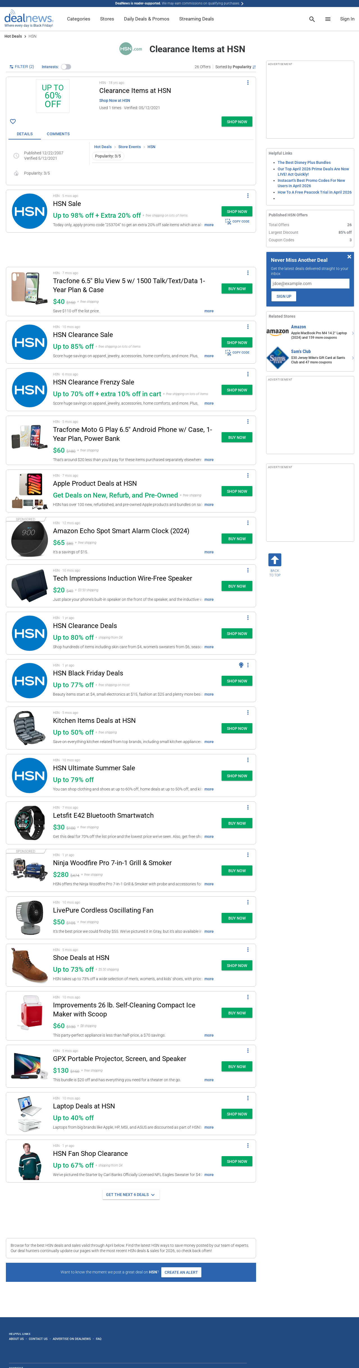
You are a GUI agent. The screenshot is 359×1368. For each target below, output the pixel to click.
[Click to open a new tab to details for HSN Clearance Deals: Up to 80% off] (30, 633)
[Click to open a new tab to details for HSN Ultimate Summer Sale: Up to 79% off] (30, 775)
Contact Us (38, 1339)
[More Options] (248, 82)
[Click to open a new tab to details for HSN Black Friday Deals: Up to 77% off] (30, 681)
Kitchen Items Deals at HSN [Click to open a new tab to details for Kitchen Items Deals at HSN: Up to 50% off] (94, 721)
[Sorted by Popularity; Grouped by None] (235, 67)
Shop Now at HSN (114, 100)
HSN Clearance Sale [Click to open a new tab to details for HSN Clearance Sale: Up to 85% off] (83, 335)
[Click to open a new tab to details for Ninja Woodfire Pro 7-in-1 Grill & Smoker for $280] (30, 870)
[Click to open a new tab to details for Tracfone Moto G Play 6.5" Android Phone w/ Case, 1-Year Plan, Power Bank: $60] (30, 440)
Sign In (347, 19)
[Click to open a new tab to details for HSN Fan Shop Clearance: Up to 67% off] (30, 1161)
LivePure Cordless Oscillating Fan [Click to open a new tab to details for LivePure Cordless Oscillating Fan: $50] (103, 910)
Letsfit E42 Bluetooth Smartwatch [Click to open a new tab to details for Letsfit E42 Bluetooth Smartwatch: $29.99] (103, 815)
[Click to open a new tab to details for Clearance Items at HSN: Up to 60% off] (53, 96)
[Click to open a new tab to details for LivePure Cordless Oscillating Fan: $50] (30, 918)
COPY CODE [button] (237, 221)
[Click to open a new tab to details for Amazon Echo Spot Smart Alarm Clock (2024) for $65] (30, 538)
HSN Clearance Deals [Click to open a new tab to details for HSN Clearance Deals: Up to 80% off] (85, 626)
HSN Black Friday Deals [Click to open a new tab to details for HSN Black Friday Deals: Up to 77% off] (88, 673)
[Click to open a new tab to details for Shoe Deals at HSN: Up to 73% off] (30, 965)
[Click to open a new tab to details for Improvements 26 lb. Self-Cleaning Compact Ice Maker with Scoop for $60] (30, 1016)
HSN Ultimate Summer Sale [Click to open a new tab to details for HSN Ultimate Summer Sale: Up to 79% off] (94, 768)
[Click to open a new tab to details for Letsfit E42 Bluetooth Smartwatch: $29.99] (30, 823)
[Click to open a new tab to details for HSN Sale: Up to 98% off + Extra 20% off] (30, 211)
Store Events (129, 147)
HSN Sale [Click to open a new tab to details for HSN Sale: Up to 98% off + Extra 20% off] (67, 204)
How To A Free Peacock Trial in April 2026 (315, 192)
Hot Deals (13, 36)
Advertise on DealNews (72, 1339)
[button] (66, 67)
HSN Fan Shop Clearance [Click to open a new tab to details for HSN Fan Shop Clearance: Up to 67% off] (90, 1154)
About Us (16, 1339)
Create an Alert (181, 1272)
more (209, 225)
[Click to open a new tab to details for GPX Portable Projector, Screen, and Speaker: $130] (30, 1066)
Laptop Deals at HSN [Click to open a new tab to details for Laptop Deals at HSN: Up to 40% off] (84, 1106)
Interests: (50, 67)
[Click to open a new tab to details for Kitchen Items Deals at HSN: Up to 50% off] (30, 728)
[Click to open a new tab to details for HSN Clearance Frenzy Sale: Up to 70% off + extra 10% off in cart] (30, 390)
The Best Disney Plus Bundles (304, 162)
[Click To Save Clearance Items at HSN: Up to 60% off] (13, 121)
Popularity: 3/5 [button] (108, 156)
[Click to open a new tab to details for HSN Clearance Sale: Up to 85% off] (30, 342)
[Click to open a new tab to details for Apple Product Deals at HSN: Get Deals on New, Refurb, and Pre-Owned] (30, 491)
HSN (151, 147)
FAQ (99, 1339)
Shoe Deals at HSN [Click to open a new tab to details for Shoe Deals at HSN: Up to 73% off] (81, 958)
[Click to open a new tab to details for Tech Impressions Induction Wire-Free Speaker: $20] (30, 586)
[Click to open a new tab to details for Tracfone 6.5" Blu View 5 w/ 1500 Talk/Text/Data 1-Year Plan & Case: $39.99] (30, 291)
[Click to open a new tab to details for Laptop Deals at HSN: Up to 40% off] (30, 1114)
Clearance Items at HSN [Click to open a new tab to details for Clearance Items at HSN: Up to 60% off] (135, 91)
